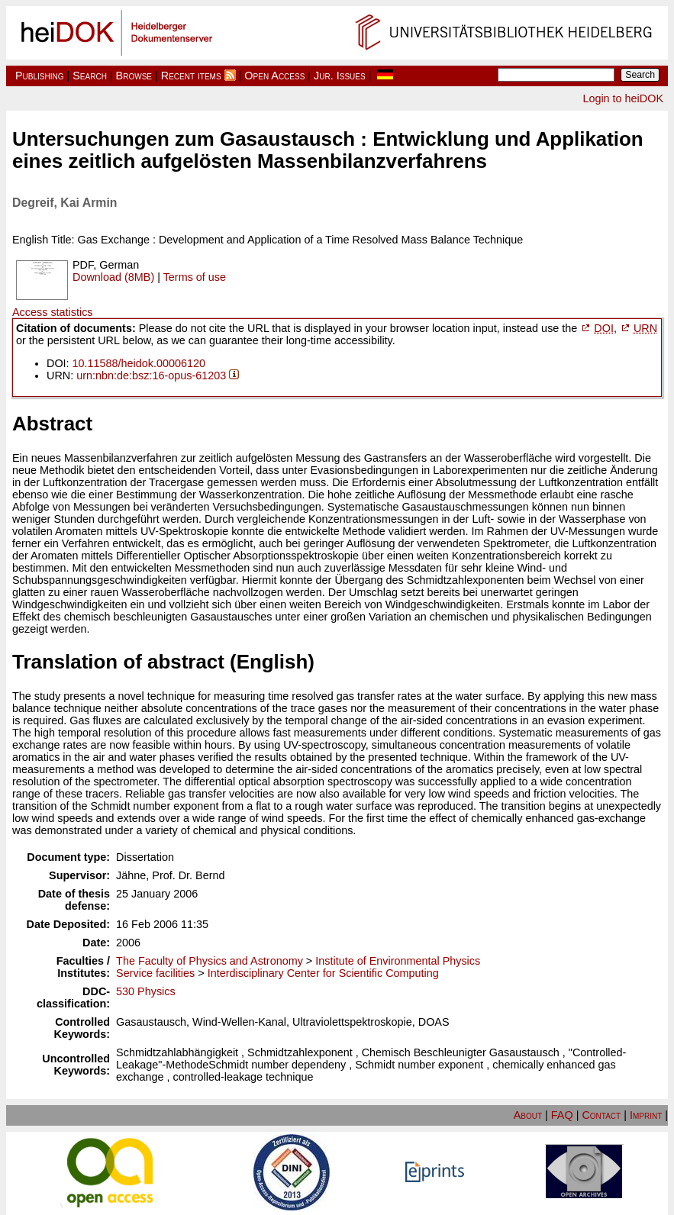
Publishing (39, 75)
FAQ (562, 1115)
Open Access (274, 75)
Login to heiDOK (622, 98)
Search (90, 75)
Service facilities (155, 973)
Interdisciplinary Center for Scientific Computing (323, 973)
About (528, 1115)
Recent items (191, 75)
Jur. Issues (340, 75)
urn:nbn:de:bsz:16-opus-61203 (151, 375)
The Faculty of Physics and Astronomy (209, 961)
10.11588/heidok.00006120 (139, 363)
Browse (134, 75)
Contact (601, 1115)
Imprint (646, 1115)
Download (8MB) (113, 277)
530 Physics (146, 991)
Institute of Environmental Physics (397, 961)
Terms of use (194, 277)
